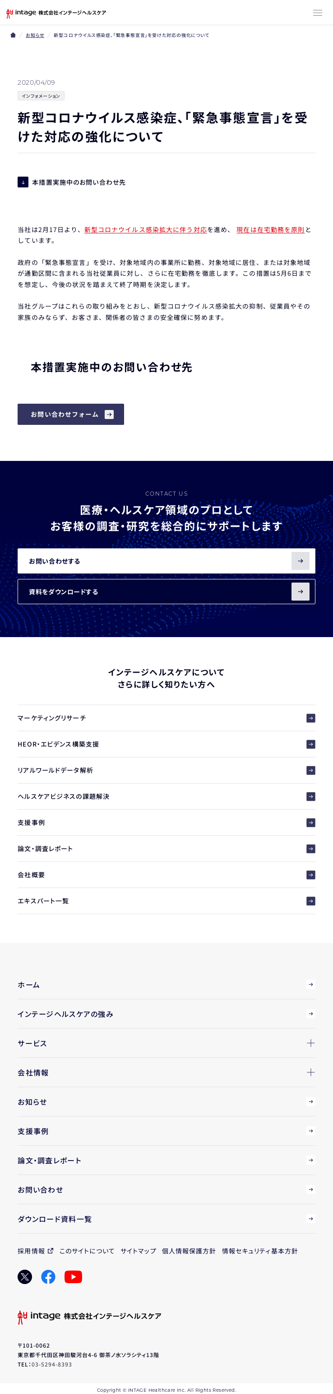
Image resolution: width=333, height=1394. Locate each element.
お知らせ (35, 35)
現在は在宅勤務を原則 (270, 229)
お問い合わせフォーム (65, 414)
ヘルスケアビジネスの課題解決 (166, 796)
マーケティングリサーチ (166, 718)
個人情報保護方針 (189, 1250)
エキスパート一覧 (166, 901)
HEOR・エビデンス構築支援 (166, 744)
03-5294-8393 (52, 1364)
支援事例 (166, 822)
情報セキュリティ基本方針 (260, 1250)
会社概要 (166, 874)
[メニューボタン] (318, 13)
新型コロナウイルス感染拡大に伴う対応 (145, 229)
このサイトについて (87, 1250)
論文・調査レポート (166, 848)
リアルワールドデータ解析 (166, 770)
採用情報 (31, 1250)
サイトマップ (138, 1250)
